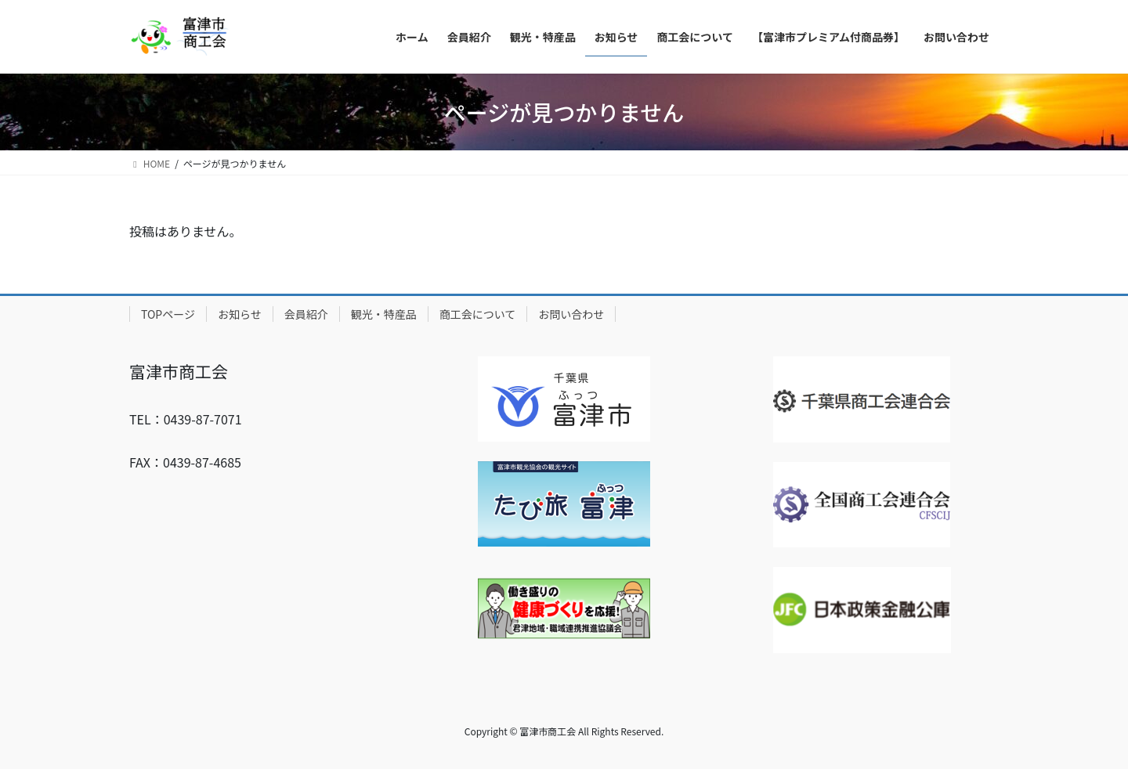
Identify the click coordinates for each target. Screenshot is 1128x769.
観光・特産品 (384, 314)
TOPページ (168, 314)
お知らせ (240, 314)
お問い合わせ (571, 314)
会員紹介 (306, 314)
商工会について (477, 314)
